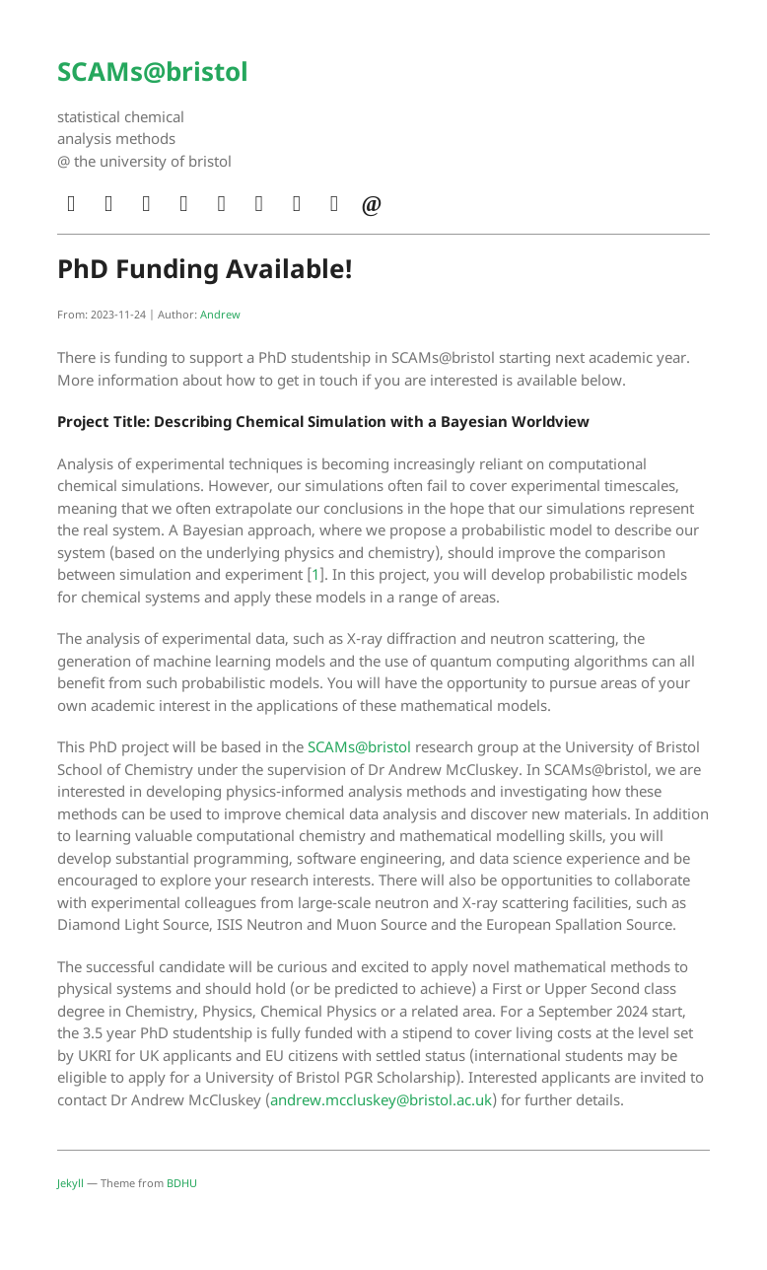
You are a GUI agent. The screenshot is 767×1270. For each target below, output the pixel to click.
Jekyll (70, 1182)
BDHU (182, 1182)
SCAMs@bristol (152, 71)
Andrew (220, 314)
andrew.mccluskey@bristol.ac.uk (381, 1099)
